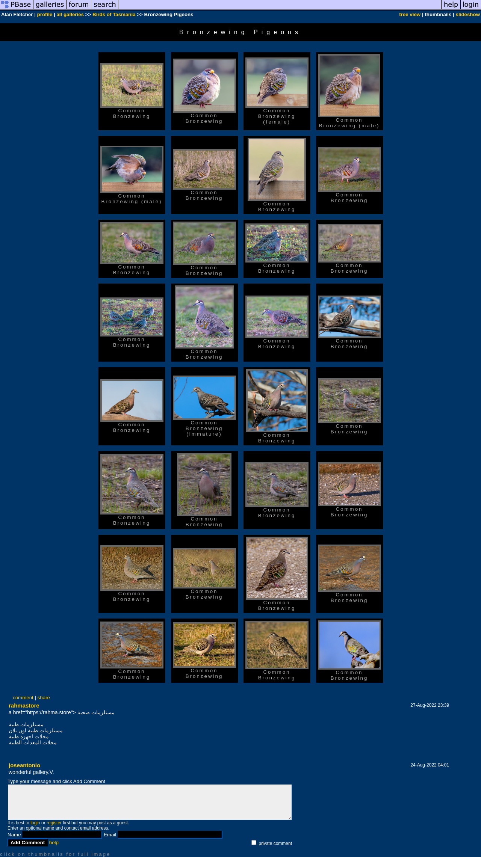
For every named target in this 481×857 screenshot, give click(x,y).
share (44, 697)
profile (45, 14)
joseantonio (24, 765)
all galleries (70, 14)
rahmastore (24, 705)
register (54, 822)
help (54, 842)
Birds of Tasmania (114, 14)
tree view (409, 14)
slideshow (468, 14)
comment (23, 697)
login (35, 822)
